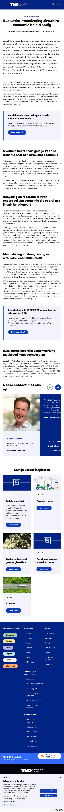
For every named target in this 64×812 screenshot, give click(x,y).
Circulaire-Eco (20, 82)
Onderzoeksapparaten (34, 684)
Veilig (8, 647)
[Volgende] (58, 387)
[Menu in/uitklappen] (5, 5)
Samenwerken (30, 715)
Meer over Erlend (14, 451)
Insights (29, 648)
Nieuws (29, 634)
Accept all (49, 791)
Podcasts (29, 653)
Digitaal (9, 654)
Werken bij (10, 666)
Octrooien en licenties (34, 701)
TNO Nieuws (30, 662)
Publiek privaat (31, 727)
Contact (48, 653)
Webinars (29, 643)
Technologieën (31, 689)
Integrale (9, 82)
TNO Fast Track (31, 732)
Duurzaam (10, 635)
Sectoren (10, 660)
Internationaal (31, 746)
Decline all (48, 795)
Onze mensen (50, 648)
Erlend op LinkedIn (55, 450)
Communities (50, 665)
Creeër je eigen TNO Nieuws (51, 756)
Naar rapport (19, 332)
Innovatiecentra (32, 741)
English (6, 777)
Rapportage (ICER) (41, 82)
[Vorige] (50, 387)
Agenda (29, 638)
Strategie (48, 638)
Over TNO (47, 629)
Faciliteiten (30, 679)
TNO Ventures (31, 736)
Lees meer (15, 132)
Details (5, 805)
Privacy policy (14, 805)
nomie (30, 82)
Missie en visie (50, 634)
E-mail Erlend (53, 446)
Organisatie (49, 643)
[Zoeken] (53, 4)
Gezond (9, 641)
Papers (29, 657)
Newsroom (28, 629)
